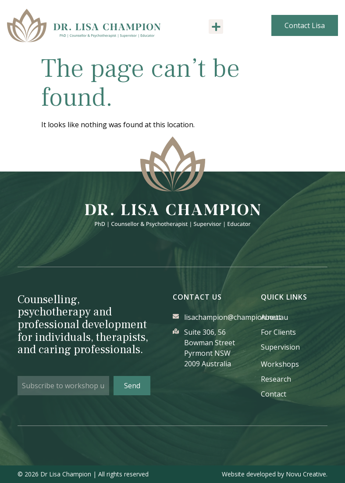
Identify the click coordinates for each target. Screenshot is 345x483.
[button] (216, 26)
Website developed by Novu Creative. (274, 474)
